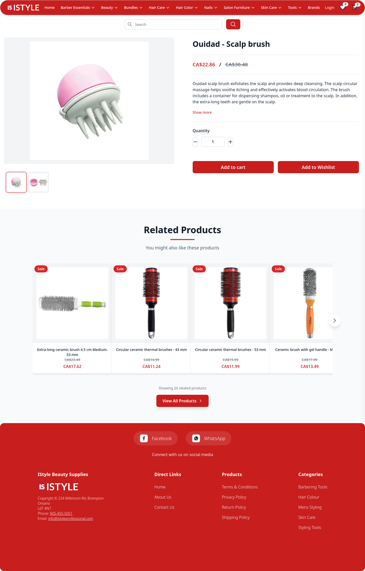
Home (49, 7)
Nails (211, 7)
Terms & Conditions (240, 487)
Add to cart (230, 167)
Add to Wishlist (317, 167)
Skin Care (271, 7)
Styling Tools (309, 527)
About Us (162, 497)
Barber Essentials (78, 7)
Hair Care (159, 7)
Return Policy (234, 507)
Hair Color (187, 7)
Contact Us (164, 507)
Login (329, 7)
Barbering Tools (312, 487)
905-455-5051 (61, 513)
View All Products (182, 401)
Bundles (133, 7)
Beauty (109, 7)
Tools (295, 7)
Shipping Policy (236, 517)
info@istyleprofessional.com (70, 518)
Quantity (197, 130)
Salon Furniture (239, 7)
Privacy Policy (234, 497)
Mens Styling (310, 507)
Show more (198, 112)
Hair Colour (308, 497)
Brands (314, 7)
